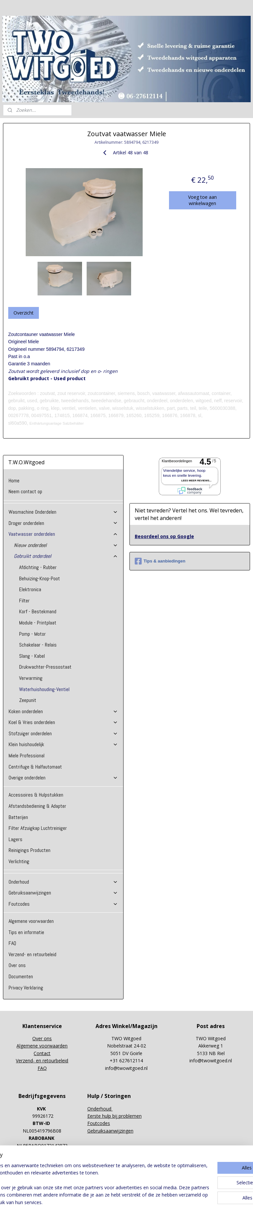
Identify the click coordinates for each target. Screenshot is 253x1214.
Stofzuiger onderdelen (63, 733)
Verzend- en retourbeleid (32, 954)
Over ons (17, 965)
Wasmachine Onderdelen (63, 511)
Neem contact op (25, 491)
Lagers (15, 839)
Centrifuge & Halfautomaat (35, 766)
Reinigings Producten (29, 850)
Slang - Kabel (32, 656)
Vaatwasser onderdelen (63, 534)
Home (14, 480)
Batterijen (18, 817)
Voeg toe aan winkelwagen (202, 200)
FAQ (12, 943)
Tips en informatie (26, 932)
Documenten (21, 976)
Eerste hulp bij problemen (114, 1116)
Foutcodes (63, 903)
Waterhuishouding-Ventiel (44, 689)
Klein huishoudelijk (63, 744)
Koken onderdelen (63, 711)
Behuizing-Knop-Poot (39, 578)
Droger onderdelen (63, 523)
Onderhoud (63, 881)
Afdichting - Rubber (38, 567)
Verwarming (30, 678)
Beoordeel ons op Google (164, 536)
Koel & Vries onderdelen (63, 722)
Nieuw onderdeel (66, 545)
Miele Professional (26, 755)
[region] (83, 1176)
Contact (42, 1053)
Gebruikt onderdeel (66, 556)
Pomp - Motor (32, 633)
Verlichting (19, 861)
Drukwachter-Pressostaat (45, 666)
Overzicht (24, 313)
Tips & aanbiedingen (160, 561)
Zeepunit (27, 700)
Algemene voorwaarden (31, 921)
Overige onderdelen (63, 777)
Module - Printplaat (37, 622)
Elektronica (30, 589)
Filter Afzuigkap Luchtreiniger (38, 828)
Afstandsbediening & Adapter (37, 806)
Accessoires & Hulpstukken (36, 794)
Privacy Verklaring (26, 987)
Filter (24, 600)
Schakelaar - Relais (38, 644)
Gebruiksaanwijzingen (63, 892)
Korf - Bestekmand (37, 611)
